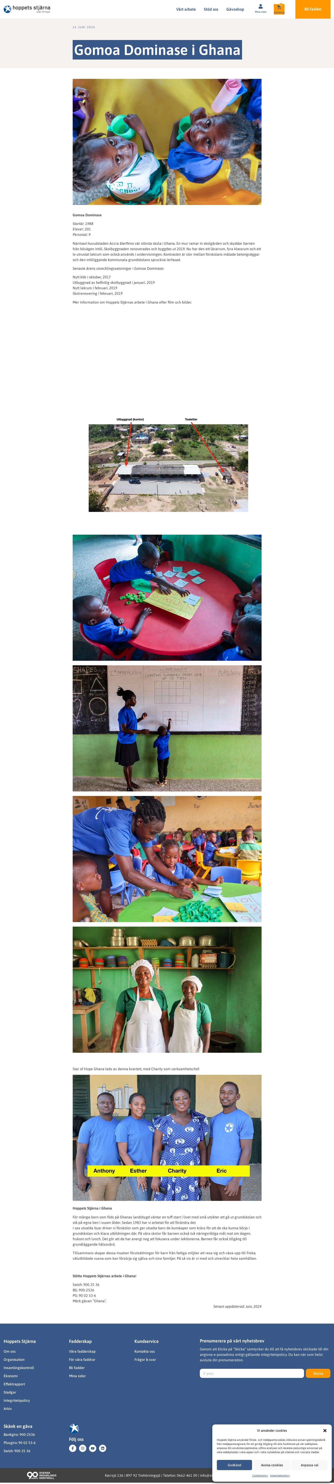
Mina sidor (261, 11)
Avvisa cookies (272, 1465)
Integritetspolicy (280, 1475)
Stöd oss (211, 9)
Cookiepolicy (260, 1475)
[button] (325, 1430)
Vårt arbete (186, 9)
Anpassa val (309, 1465)
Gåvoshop (235, 9)
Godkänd (234, 1465)
